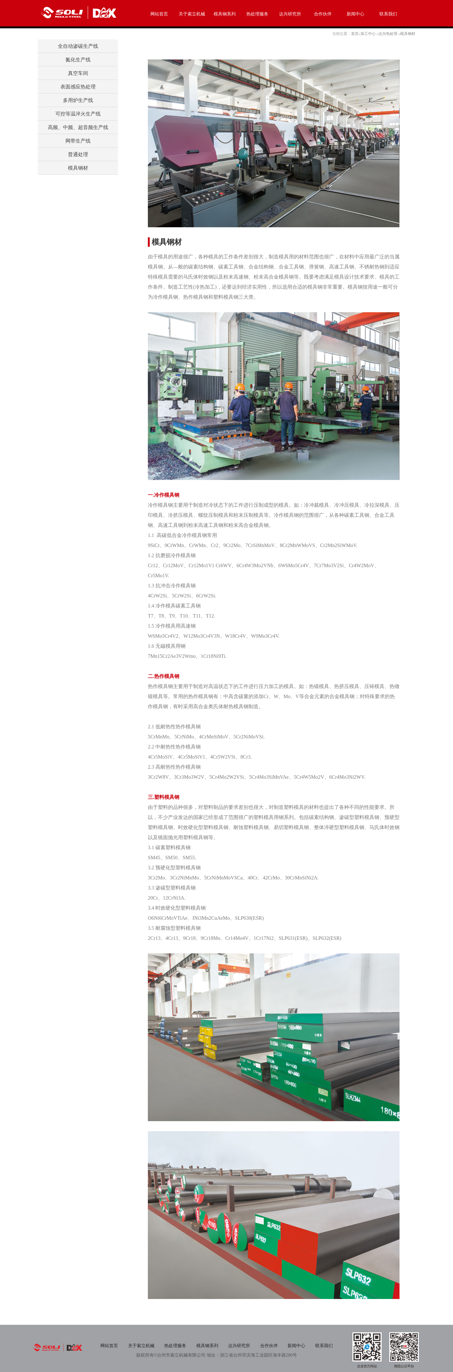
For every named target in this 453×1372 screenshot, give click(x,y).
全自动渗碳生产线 (78, 46)
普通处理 (78, 154)
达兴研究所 (290, 14)
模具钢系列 (225, 14)
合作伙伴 (323, 14)
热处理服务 (257, 14)
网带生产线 (78, 141)
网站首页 (159, 14)
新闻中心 (355, 14)
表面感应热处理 (78, 86)
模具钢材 (407, 33)
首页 (355, 33)
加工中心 (368, 33)
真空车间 (78, 73)
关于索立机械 (192, 14)
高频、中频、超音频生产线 (78, 127)
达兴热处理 (387, 33)
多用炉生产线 (78, 100)
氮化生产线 (78, 59)
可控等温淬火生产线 (78, 113)
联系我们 (388, 14)
